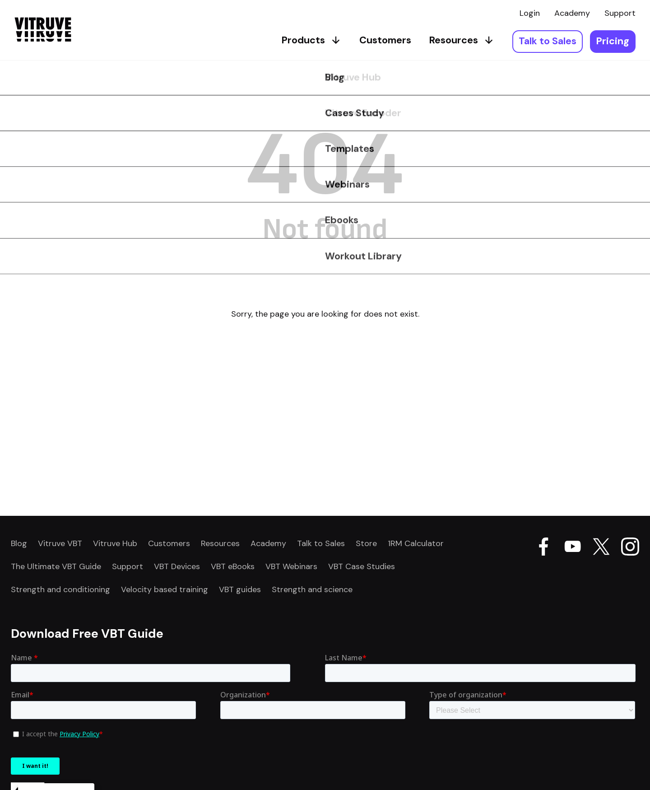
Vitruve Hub (115, 543)
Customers (385, 40)
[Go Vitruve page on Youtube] (572, 548)
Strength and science (312, 589)
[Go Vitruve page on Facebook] (543, 548)
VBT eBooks (233, 566)
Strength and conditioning (60, 589)
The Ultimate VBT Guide (56, 566)
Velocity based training (164, 589)
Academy (572, 13)
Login (530, 13)
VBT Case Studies (361, 566)
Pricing (612, 41)
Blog (19, 543)
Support (620, 13)
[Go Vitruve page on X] (601, 548)
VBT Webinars (291, 566)
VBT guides (240, 589)
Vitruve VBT (60, 543)
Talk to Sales (547, 41)
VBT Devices (177, 566)
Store (366, 543)
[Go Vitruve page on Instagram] (630, 548)
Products (311, 40)
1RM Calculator (416, 543)
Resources (461, 40)
